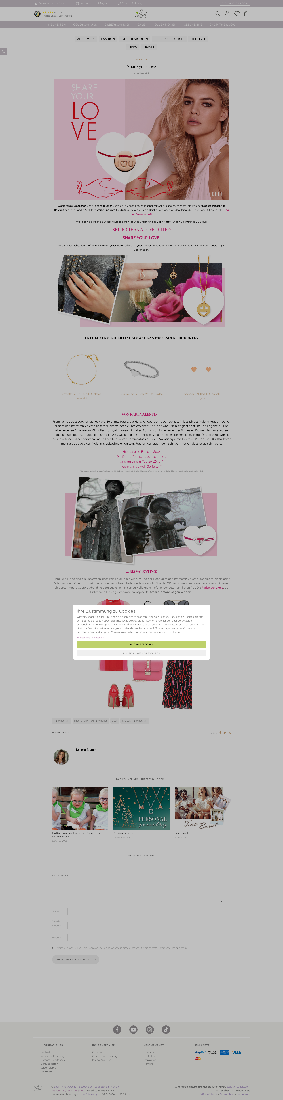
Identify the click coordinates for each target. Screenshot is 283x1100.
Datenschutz (97, 637)
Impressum (83, 637)
